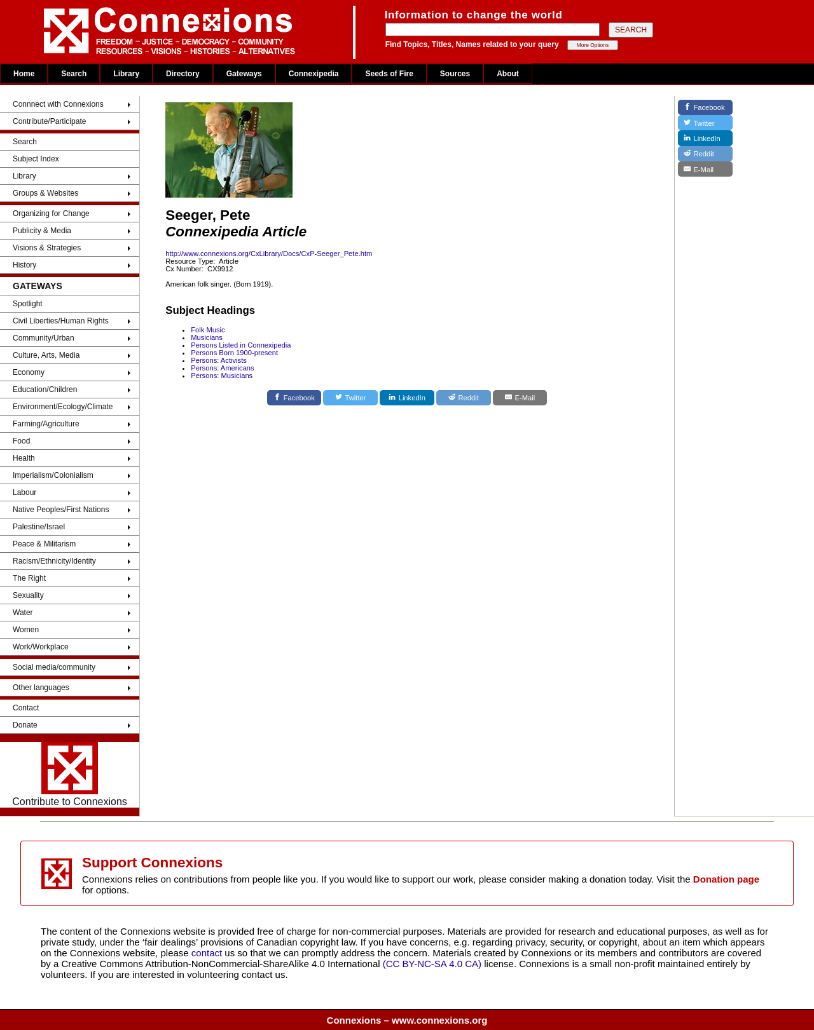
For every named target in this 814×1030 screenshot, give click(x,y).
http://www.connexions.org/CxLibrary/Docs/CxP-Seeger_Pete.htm (268, 253)
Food (21, 441)
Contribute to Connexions (69, 774)
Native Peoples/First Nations (61, 509)
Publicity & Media (42, 230)
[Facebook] (294, 397)
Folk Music (207, 330)
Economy (29, 372)
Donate (25, 725)
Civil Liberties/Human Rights (61, 320)
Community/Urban (43, 338)
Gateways (244, 73)
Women (26, 629)
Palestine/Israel (39, 526)
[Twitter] (350, 397)
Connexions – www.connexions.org (407, 1020)
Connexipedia (314, 73)
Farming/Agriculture (46, 423)
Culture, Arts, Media (46, 355)
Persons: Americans (222, 368)
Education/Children (45, 389)
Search (73, 73)
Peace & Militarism (44, 543)
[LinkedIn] (407, 397)
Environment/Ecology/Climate (63, 406)
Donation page (726, 879)
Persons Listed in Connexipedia (241, 345)
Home (23, 73)
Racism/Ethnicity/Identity (54, 561)
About (508, 73)
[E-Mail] (520, 397)
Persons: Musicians (221, 375)
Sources (455, 73)
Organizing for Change (51, 213)
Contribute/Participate (49, 121)
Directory (183, 73)
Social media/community (54, 667)
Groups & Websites (45, 193)
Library (126, 73)
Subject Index (36, 158)
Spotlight (28, 303)
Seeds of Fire (389, 73)
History (24, 265)
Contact (26, 707)
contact (208, 952)
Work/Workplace (41, 646)
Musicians (207, 337)
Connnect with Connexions (58, 104)
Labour (24, 492)
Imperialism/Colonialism (53, 475)
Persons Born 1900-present (234, 352)
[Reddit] (463, 397)
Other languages (41, 687)
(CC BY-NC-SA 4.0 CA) (432, 963)
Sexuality (28, 595)
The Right (29, 578)
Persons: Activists (219, 360)
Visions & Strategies (47, 247)
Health (24, 458)
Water (23, 612)
